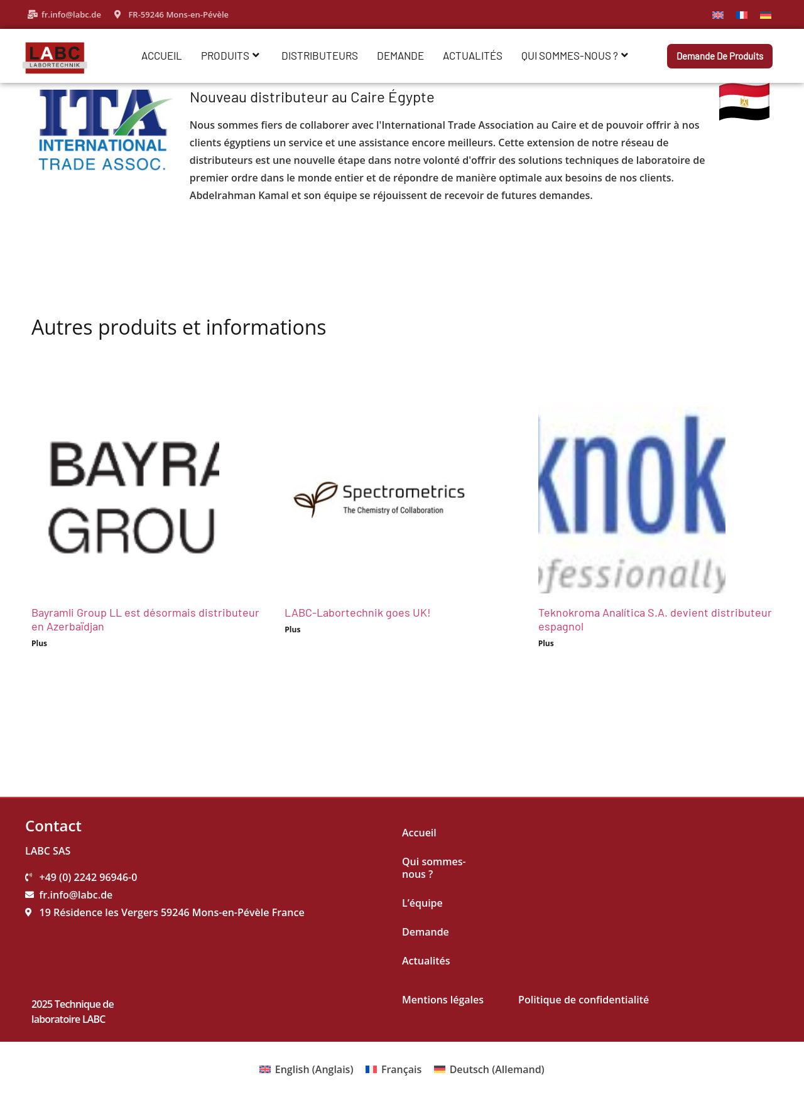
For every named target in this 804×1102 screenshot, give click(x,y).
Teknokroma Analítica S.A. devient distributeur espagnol (655, 619)
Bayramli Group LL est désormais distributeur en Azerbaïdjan (145, 619)
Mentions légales (443, 1000)
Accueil (161, 55)
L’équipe (422, 903)
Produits (230, 55)
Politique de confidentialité (583, 1000)
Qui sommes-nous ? (574, 55)
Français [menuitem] (401, 1069)
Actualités (473, 55)
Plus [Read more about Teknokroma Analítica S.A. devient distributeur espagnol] (546, 643)
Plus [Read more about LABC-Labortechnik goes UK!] (292, 629)
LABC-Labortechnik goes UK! (358, 612)
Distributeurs (319, 55)
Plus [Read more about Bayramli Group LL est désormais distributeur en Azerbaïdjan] (39, 643)
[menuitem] (718, 14)
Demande (400, 55)
